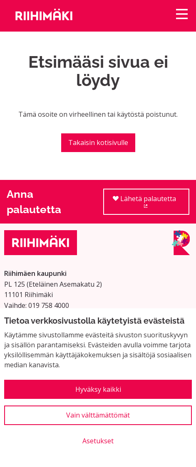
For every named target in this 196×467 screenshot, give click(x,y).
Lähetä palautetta (151, 204)
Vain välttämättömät (98, 415)
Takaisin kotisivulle (98, 142)
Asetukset (98, 440)
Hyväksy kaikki (98, 389)
